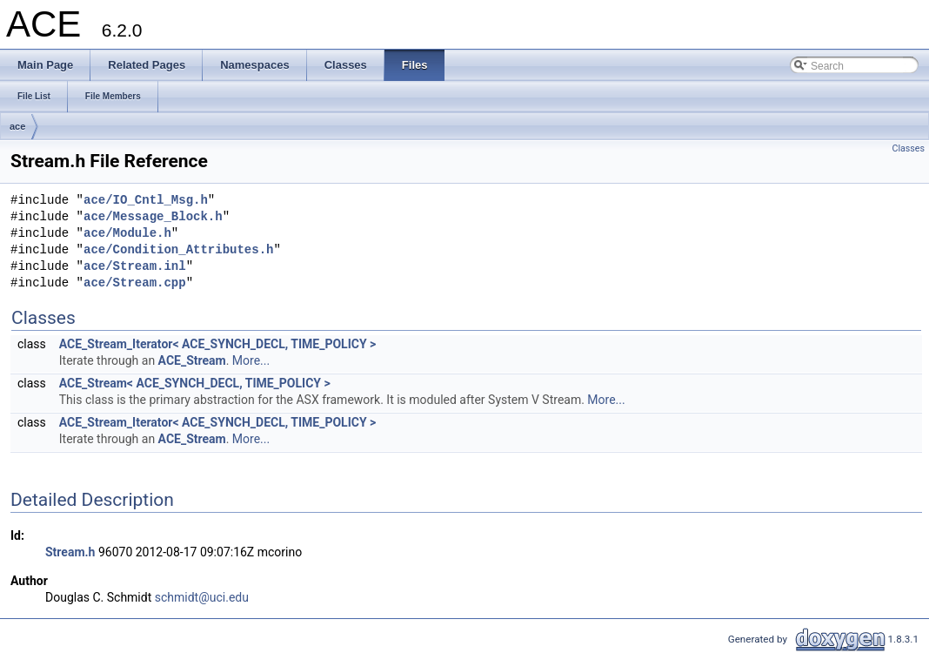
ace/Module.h (127, 234)
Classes (908, 148)
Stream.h (70, 552)
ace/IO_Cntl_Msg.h (146, 200)
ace (17, 126)
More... (251, 360)
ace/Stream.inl (135, 267)
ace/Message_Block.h (153, 217)
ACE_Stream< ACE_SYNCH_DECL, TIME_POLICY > (195, 383)
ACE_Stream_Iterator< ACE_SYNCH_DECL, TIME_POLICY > (218, 344)
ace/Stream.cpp (135, 283)
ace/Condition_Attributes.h (178, 250)
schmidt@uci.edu (202, 597)
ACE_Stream (192, 360)
